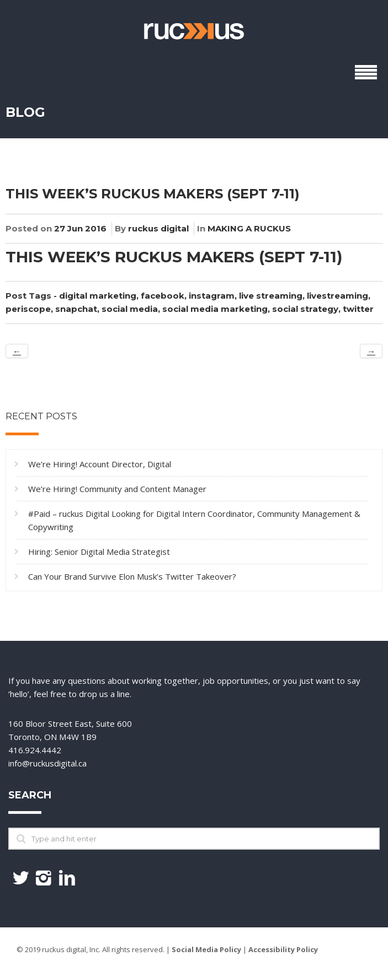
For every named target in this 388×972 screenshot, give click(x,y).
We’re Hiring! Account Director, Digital (99, 463)
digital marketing (97, 295)
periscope (28, 309)
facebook (162, 295)
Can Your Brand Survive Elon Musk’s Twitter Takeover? (132, 576)
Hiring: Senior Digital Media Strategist (99, 551)
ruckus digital (158, 228)
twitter (358, 309)
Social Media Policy (206, 949)
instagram (212, 295)
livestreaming (337, 295)
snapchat (76, 309)
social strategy (305, 309)
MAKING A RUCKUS (249, 228)
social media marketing (215, 309)
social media (130, 309)
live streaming (270, 295)
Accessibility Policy (283, 949)
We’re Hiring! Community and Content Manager (117, 488)
